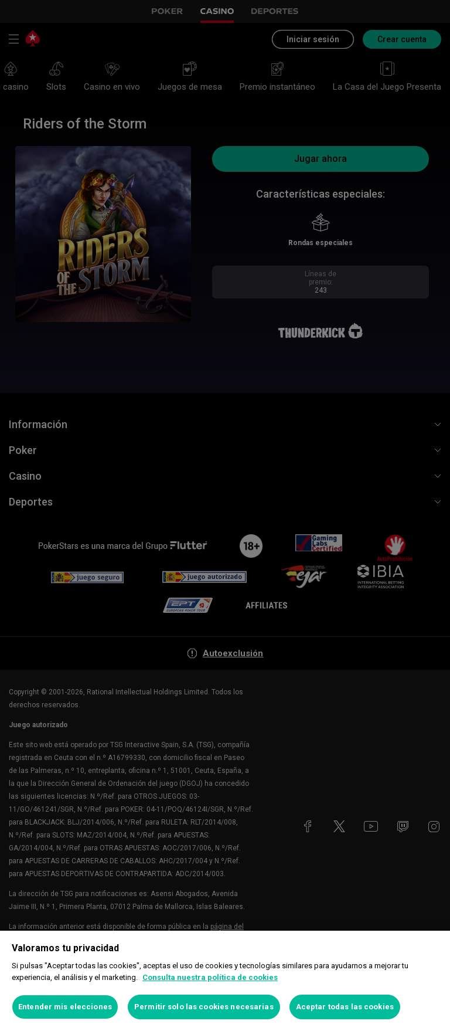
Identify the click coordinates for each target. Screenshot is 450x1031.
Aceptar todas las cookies (345, 1006)
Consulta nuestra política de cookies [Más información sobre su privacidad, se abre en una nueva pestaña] (210, 977)
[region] (225, 981)
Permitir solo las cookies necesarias (204, 1006)
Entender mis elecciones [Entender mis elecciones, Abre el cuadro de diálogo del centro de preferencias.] (65, 1006)
